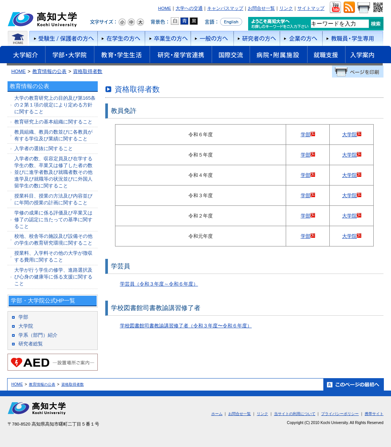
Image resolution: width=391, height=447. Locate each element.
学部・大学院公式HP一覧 (43, 300)
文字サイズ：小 (122, 22)
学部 (306, 134)
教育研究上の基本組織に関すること (53, 122)
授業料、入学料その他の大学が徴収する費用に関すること (53, 256)
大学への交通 (189, 8)
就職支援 (326, 55)
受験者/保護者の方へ (62, 38)
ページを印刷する (357, 71)
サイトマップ (310, 8)
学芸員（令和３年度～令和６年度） (159, 284)
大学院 (349, 134)
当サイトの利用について (294, 414)
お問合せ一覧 (261, 8)
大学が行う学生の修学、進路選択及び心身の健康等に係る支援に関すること (53, 276)
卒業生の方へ (168, 38)
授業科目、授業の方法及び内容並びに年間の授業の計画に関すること (53, 199)
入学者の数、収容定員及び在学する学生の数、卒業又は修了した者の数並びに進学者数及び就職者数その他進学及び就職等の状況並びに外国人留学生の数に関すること (53, 172)
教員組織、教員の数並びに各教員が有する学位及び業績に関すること (53, 135)
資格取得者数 (87, 71)
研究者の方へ (256, 38)
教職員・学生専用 (352, 38)
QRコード (377, 7)
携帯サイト (374, 414)
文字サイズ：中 (131, 22)
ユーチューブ (335, 7)
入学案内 (368, 55)
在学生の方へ (121, 38)
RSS (349, 7)
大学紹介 (22, 55)
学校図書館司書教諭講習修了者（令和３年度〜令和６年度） (186, 325)
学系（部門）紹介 (38, 335)
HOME (164, 8)
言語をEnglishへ (223, 22)
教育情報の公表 (49, 71)
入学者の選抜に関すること (43, 148)
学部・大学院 (69, 55)
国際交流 (231, 54)
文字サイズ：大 (140, 22)
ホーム (18, 38)
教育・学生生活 (122, 55)
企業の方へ (301, 38)
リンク (286, 8)
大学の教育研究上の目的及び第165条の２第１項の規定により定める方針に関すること (54, 104)
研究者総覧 (30, 344)
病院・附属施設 (278, 55)
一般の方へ (212, 38)
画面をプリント (363, 7)
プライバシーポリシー (340, 414)
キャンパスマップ (225, 8)
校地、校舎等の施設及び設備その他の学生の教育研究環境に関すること (53, 239)
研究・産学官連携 (181, 55)
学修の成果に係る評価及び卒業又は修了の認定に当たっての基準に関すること (53, 219)
